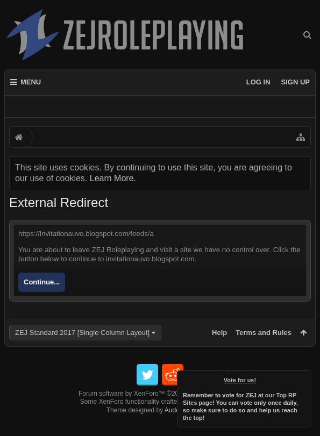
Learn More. (113, 178)
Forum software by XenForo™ (160, 410)
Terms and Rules (263, 332)
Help (219, 332)
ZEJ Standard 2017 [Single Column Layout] (82, 332)
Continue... (42, 282)
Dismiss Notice (304, 378)
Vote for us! (240, 380)
